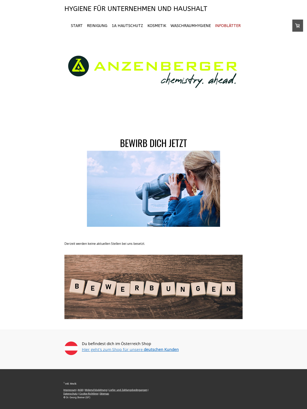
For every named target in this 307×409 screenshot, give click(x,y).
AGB (80, 389)
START (77, 25)
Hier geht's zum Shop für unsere (130, 349)
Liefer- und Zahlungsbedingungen (128, 389)
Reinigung (97, 25)
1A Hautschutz (127, 25)
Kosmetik (156, 25)
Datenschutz (70, 393)
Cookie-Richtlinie (88, 393)
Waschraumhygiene (191, 25)
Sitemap (104, 393)
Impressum (69, 389)
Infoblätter (228, 25)
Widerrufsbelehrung (96, 389)
